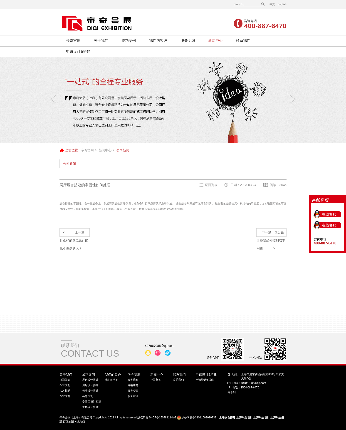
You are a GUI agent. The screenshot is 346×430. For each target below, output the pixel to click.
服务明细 (187, 40)
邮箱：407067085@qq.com (249, 383)
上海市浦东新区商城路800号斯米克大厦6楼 (258, 376)
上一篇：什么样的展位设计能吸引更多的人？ (74, 234)
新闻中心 (215, 40)
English (282, 4)
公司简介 (64, 379)
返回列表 (211, 185)
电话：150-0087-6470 (245, 387)
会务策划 (87, 396)
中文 (272, 4)
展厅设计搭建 (90, 385)
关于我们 (101, 40)
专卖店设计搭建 (91, 401)
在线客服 (329, 198)
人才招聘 (64, 390)
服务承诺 (133, 396)
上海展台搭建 (227, 417)
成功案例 (128, 40)
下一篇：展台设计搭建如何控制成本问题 (271, 234)
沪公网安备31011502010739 (198, 417)
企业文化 (64, 385)
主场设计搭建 (90, 407)
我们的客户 (158, 40)
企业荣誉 (64, 396)
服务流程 (133, 379)
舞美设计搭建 (90, 390)
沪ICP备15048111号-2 (162, 417)
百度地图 (68, 421)
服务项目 (133, 390)
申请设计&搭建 (78, 51)
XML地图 (80, 421)
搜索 (262, 4)
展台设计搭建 (90, 379)
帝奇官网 (73, 40)
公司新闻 (69, 163)
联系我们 (243, 40)
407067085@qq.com (159, 346)
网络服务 (133, 385)
